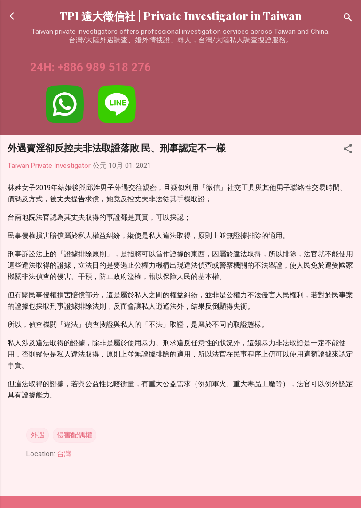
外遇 (38, 435)
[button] (347, 150)
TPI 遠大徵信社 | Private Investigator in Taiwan (180, 15)
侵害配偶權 (74, 435)
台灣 (64, 454)
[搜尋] (347, 19)
